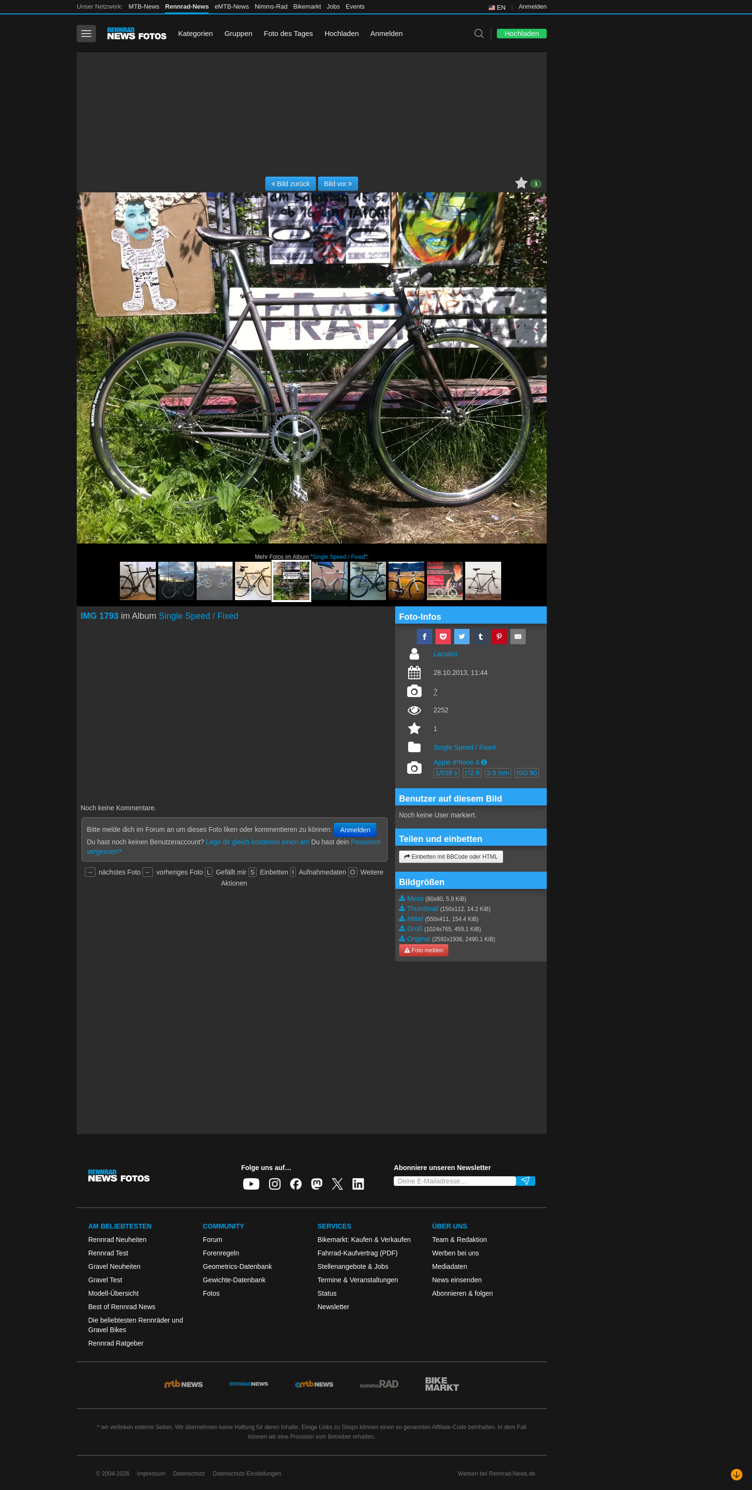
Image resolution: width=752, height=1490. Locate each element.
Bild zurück (290, 184)
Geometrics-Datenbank (237, 1266)
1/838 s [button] (446, 773)
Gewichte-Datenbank (234, 1280)
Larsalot (446, 654)
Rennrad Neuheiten (117, 1239)
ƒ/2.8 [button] (472, 773)
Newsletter (333, 1307)
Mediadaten (449, 1266)
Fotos (211, 1293)
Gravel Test (105, 1280)
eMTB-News (231, 6)
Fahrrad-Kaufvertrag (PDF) (357, 1253)
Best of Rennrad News (121, 1307)
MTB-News (144, 6)
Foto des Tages (288, 33)
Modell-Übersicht (113, 1293)
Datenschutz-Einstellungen (247, 1473)
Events (355, 6)
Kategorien (195, 33)
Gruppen (238, 33)
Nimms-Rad (271, 6)
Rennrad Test (108, 1253)
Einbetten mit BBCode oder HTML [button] (451, 856)
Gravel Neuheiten (114, 1266)
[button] (484, 762)
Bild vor (338, 184)
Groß (415, 929)
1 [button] (536, 183)
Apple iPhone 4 (456, 762)
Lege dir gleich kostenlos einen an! (257, 842)
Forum (212, 1239)
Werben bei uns (455, 1253)
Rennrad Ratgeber (115, 1343)
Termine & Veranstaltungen (357, 1280)
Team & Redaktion (459, 1239)
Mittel (415, 918)
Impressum (151, 1473)
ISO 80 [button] (526, 773)
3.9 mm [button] (498, 773)
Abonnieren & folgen (462, 1293)
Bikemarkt (307, 6)
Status (327, 1293)
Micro (415, 898)
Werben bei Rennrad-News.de (496, 1473)
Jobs (333, 6)
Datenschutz (189, 1473)
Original (418, 939)
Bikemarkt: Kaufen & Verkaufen (364, 1239)
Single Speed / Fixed (338, 557)
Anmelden (532, 6)
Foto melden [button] (423, 950)
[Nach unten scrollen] (736, 1474)
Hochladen (342, 33)
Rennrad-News (187, 6)
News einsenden (457, 1280)
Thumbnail (422, 908)
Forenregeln (221, 1253)
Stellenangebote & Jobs (352, 1266)
